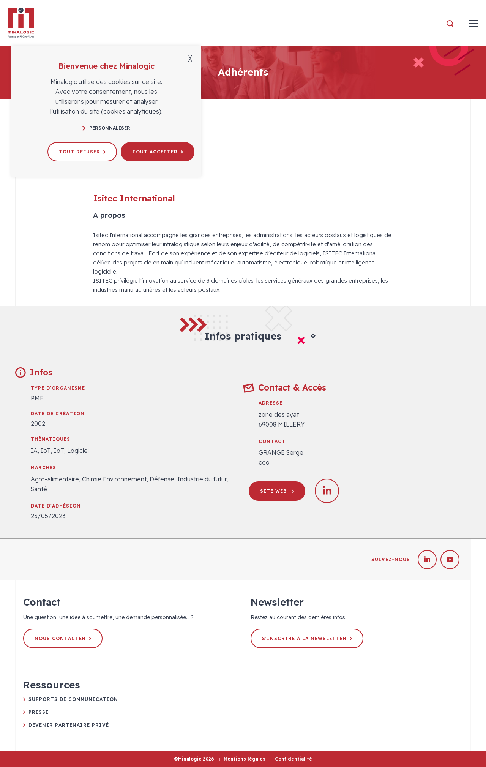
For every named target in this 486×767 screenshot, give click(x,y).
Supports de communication (73, 699)
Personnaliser (106, 128)
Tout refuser (82, 152)
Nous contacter (63, 638)
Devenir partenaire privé (68, 725)
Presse (38, 712)
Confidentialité (293, 759)
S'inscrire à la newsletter (307, 638)
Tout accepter (157, 152)
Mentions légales (244, 759)
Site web (277, 491)
